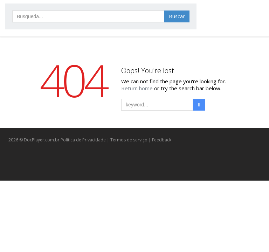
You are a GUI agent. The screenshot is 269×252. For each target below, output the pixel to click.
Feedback (161, 140)
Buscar (177, 16)
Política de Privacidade (83, 140)
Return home (137, 88)
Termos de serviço (128, 140)
